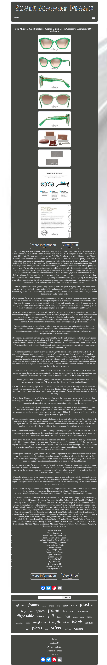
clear (31, 611)
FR (56, 655)
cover (46, 629)
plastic (86, 604)
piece (64, 611)
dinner (59, 617)
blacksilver (19, 623)
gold (58, 606)
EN (52, 655)
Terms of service (54, 651)
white (51, 606)
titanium (89, 622)
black (77, 622)
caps (28, 623)
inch (71, 612)
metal (89, 617)
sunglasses (39, 622)
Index (54, 639)
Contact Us (54, 643)
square (82, 617)
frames (33, 605)
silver (56, 627)
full (51, 615)
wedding (78, 628)
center (44, 606)
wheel (41, 616)
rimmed (75, 617)
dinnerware (82, 611)
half (67, 616)
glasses (20, 605)
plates (37, 628)
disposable (25, 616)
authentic (68, 629)
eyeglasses (59, 621)
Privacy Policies (54, 647)
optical (40, 611)
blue (28, 629)
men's (73, 605)
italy (23, 611)
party (65, 606)
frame (53, 610)
